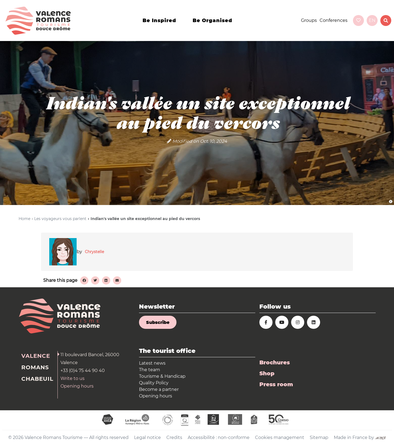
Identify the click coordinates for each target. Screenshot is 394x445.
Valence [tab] (35, 356)
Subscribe (157, 322)
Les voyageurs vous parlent (60, 218)
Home (24, 218)
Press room (276, 384)
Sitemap (319, 437)
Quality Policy (154, 382)
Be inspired (159, 20)
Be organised (212, 20)
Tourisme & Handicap (162, 376)
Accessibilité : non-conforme (219, 437)
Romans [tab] (35, 367)
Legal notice (147, 437)
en (372, 20)
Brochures (274, 362)
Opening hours (77, 386)
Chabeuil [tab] (37, 379)
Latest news (152, 363)
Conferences (333, 20)
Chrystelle (94, 251)
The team (149, 369)
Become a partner (159, 389)
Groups (309, 20)
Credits (174, 437)
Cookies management (279, 437)
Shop (266, 373)
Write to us (72, 378)
